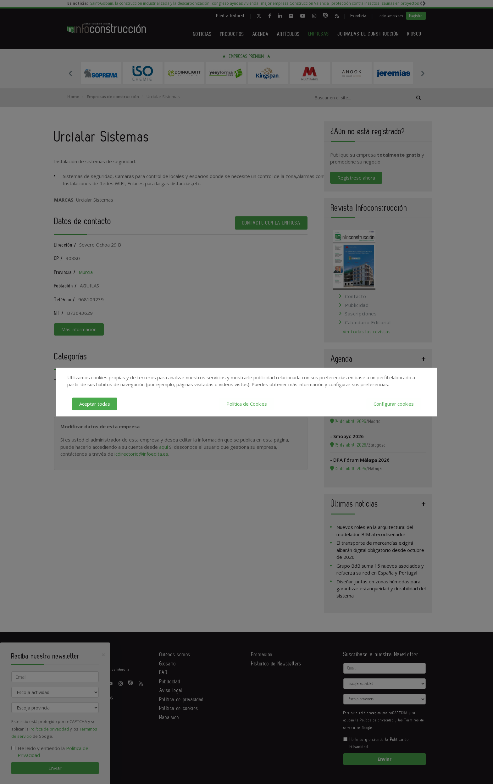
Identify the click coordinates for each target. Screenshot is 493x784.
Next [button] (422, 73)
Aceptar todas (94, 404)
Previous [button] (70, 73)
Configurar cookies (394, 404)
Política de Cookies (246, 404)
